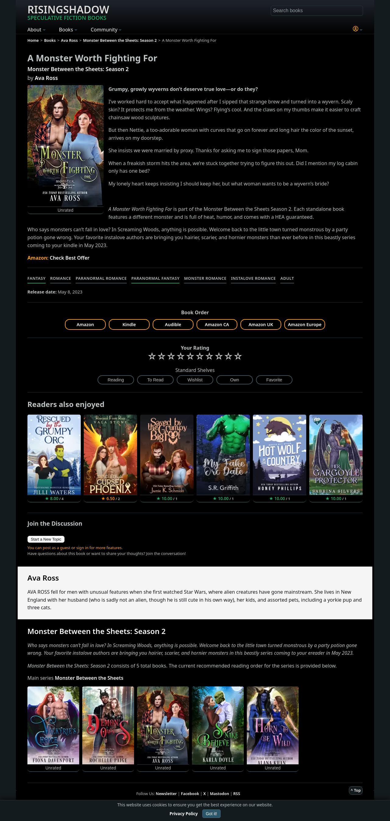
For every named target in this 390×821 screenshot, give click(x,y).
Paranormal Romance (101, 278)
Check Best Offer (70, 257)
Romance (60, 278)
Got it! (211, 813)
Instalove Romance (253, 278)
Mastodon (219, 793)
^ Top (356, 790)
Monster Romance (205, 278)
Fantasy (36, 278)
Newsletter (166, 793)
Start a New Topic (46, 539)
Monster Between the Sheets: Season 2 (78, 69)
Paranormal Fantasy (155, 278)
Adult (287, 278)
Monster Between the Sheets (89, 678)
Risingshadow (68, 11)
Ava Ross (46, 77)
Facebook (190, 793)
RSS (236, 793)
